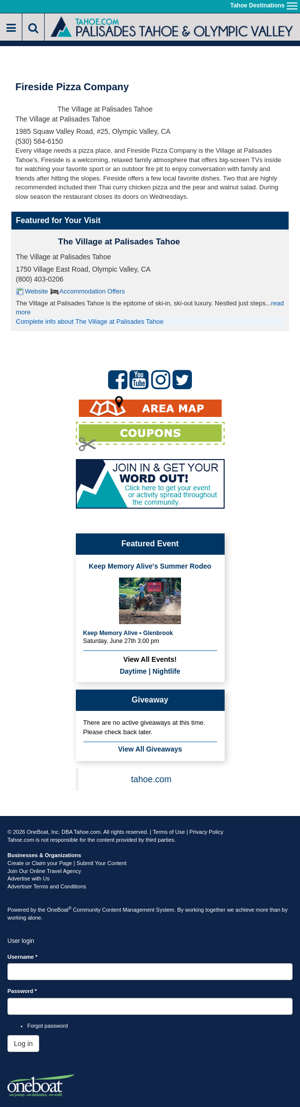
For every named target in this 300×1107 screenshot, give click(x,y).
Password (22, 991)
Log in (23, 1044)
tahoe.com (151, 779)
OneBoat (59, 910)
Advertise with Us (28, 878)
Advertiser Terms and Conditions (46, 886)
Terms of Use (169, 832)
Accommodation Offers (92, 291)
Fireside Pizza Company (72, 86)
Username (22, 957)
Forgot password (47, 1026)
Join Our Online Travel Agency (44, 871)
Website (36, 291)
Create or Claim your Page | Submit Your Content (66, 863)
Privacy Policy (206, 832)
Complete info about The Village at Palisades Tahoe (90, 321)
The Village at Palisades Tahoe (119, 241)
